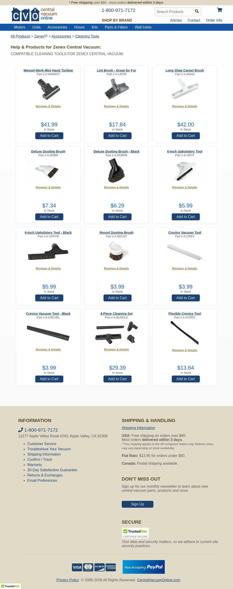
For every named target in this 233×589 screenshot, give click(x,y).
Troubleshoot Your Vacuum (49, 449)
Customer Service (41, 444)
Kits (95, 27)
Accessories (57, 27)
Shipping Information (44, 454)
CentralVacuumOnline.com (158, 580)
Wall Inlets (143, 27)
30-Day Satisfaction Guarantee (52, 470)
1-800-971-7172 (38, 430)
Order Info (214, 20)
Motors (19, 27)
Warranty (34, 465)
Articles (176, 20)
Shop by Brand (117, 20)
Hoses (79, 27)
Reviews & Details (48, 106)
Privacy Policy (67, 580)
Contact (194, 20)
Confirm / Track (39, 459)
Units (36, 27)
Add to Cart (49, 136)
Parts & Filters (116, 27)
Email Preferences (42, 480)
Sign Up (137, 504)
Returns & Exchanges (45, 475)
